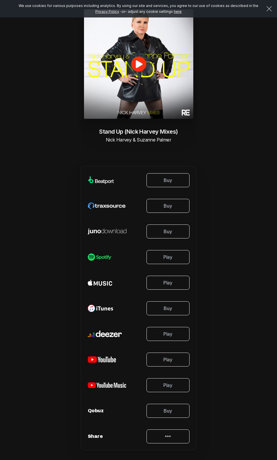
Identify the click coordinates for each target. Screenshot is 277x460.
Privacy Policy (107, 11)
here (178, 11)
